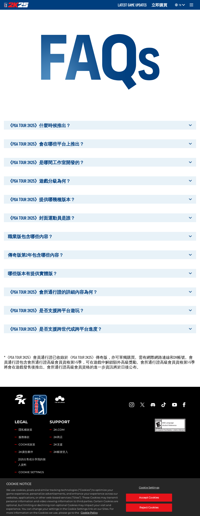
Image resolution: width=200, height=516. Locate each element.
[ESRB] (170, 425)
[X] (142, 404)
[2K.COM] (21, 405)
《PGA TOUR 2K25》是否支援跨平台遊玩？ (100, 310)
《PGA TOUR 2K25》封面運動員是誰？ (100, 218)
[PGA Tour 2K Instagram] (131, 404)
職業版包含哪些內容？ (100, 236)
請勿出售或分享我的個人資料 (32, 462)
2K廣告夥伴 (26, 452)
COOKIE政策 (27, 444)
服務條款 (24, 437)
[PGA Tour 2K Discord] (153, 404)
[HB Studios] (59, 405)
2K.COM (59, 429)
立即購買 (159, 4)
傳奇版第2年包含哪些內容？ (100, 255)
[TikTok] (163, 404)
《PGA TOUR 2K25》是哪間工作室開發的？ (100, 162)
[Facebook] (184, 404)
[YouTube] (174, 404)
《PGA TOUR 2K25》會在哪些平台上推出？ (100, 144)
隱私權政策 (25, 429)
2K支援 (58, 444)
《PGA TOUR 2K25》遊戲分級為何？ (100, 181)
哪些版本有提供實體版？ (100, 273)
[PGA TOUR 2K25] (16, 5)
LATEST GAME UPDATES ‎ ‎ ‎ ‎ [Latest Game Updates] (134, 4)
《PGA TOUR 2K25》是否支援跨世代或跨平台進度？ (100, 329)
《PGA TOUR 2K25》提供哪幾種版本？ (100, 199)
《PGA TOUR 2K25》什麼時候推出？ (100, 125)
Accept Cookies (149, 500)
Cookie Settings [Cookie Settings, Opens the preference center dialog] (149, 490)
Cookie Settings (31, 472)
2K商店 (58, 437)
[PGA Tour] (40, 405)
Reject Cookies (148, 510)
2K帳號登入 (61, 452)
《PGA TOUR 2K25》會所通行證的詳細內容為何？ (100, 292)
